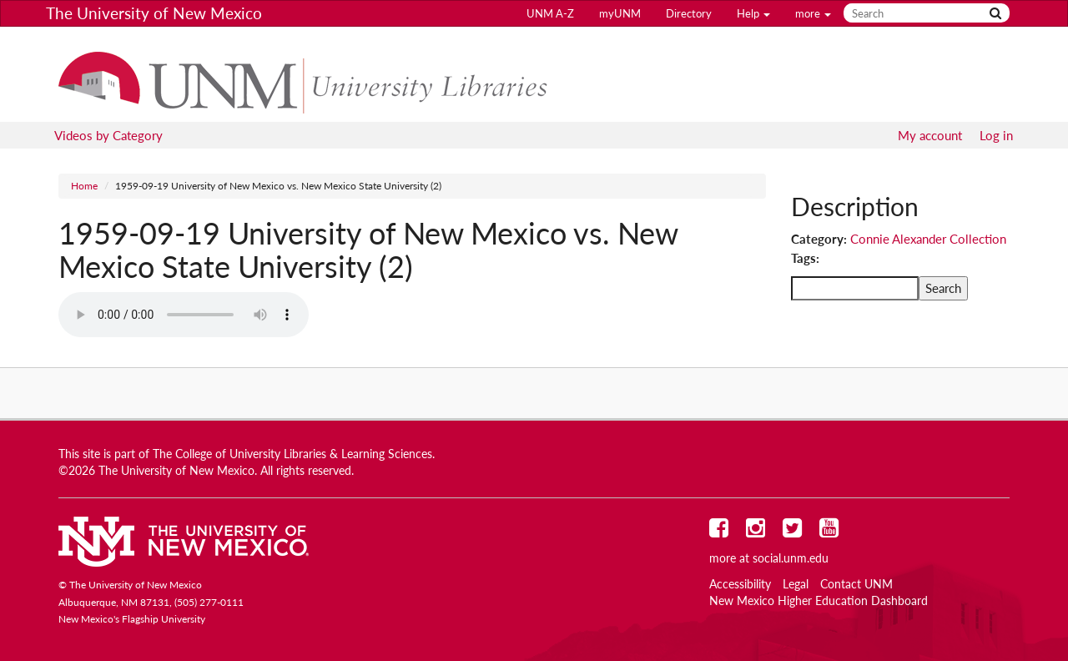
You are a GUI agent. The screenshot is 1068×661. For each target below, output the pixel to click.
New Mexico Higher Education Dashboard (818, 601)
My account (930, 135)
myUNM (620, 13)
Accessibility (740, 584)
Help (753, 13)
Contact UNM (856, 584)
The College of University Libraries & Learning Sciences (292, 454)
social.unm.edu (791, 558)
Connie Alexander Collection (928, 238)
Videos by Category (108, 135)
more (813, 13)
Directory (689, 13)
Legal (796, 584)
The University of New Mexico (154, 13)
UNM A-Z (550, 13)
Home (84, 185)
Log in (996, 135)
